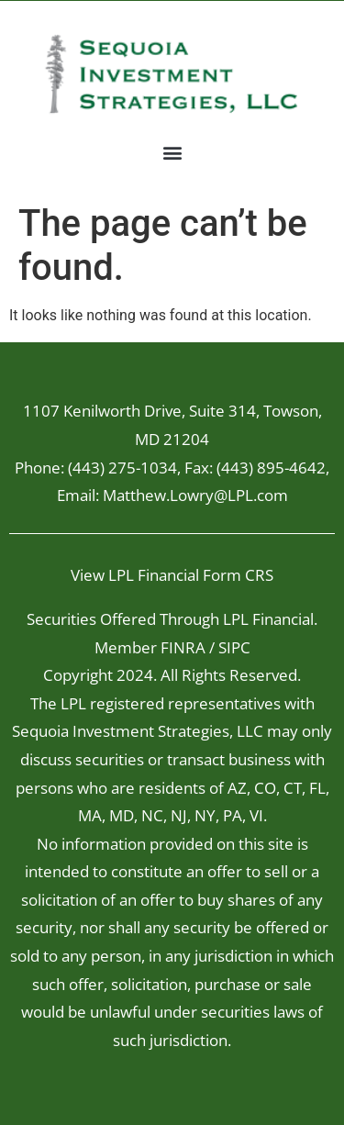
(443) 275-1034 (122, 467)
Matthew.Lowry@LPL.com (195, 495)
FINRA (183, 647)
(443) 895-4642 (271, 467)
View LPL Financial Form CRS (172, 574)
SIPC (234, 647)
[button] (172, 152)
